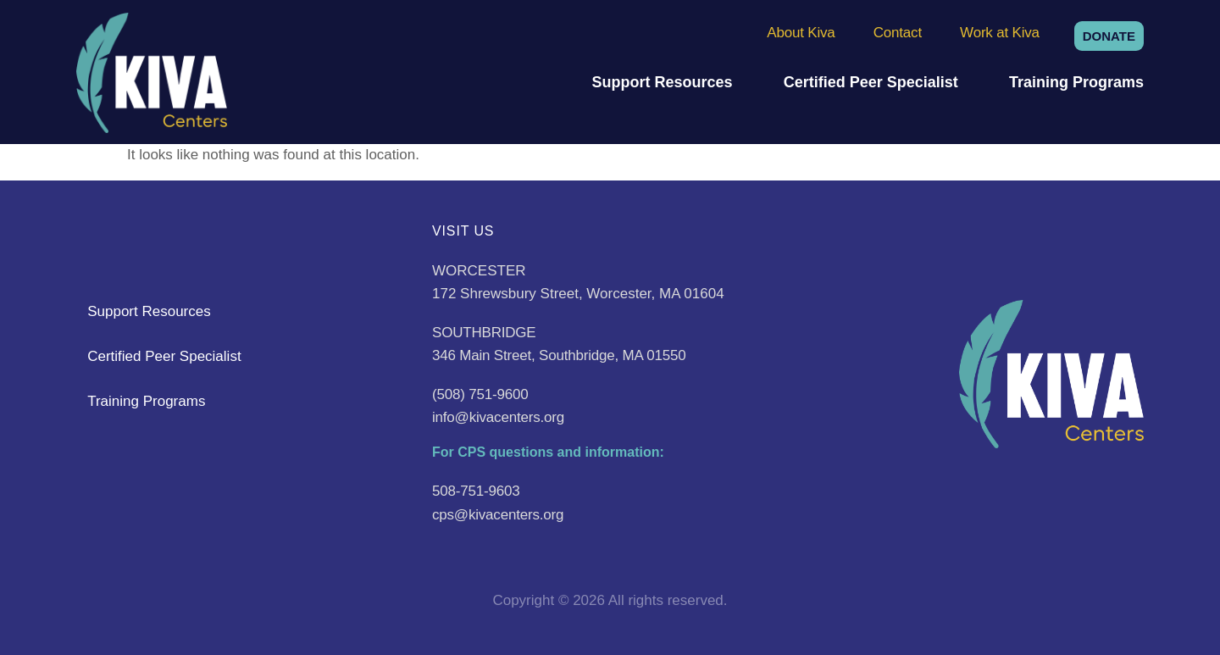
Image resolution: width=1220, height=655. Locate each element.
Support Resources (661, 82)
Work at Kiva (1000, 33)
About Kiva (801, 33)
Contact (897, 33)
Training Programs (1076, 82)
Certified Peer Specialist (871, 82)
